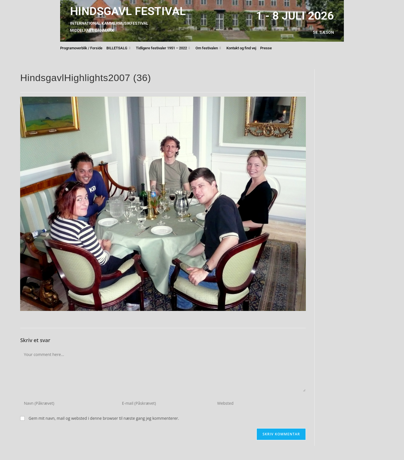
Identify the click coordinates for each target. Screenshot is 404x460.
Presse (266, 48)
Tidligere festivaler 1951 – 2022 (163, 48)
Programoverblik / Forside (81, 48)
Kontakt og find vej (241, 48)
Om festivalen (208, 48)
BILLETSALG (118, 48)
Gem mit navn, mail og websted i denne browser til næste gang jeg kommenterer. (104, 418)
